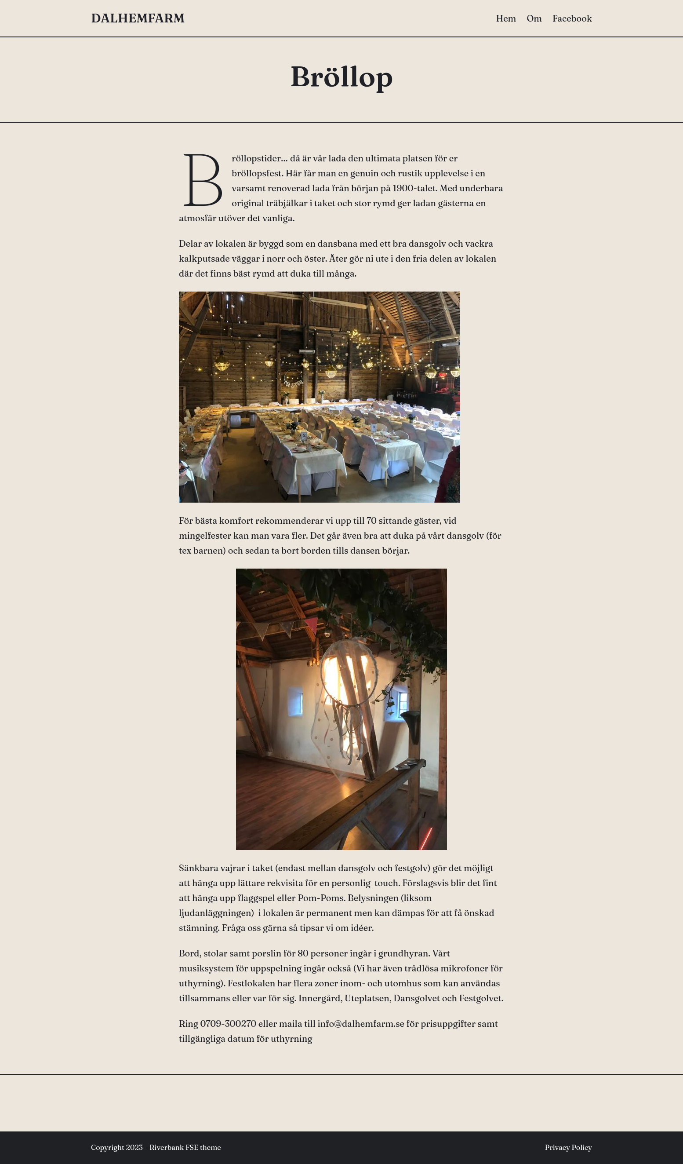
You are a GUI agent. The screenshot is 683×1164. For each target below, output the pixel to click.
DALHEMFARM (138, 18)
